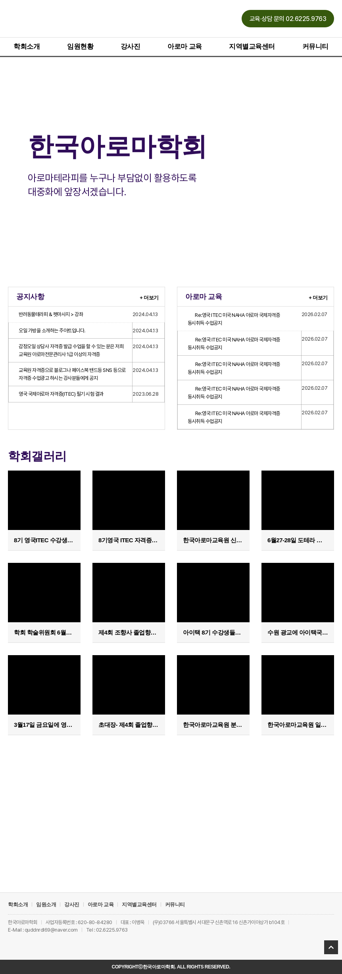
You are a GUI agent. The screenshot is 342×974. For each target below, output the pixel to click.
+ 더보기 (149, 297)
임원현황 (80, 46)
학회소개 (26, 46)
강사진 (130, 46)
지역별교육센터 (252, 46)
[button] (288, 18)
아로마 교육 (184, 46)
